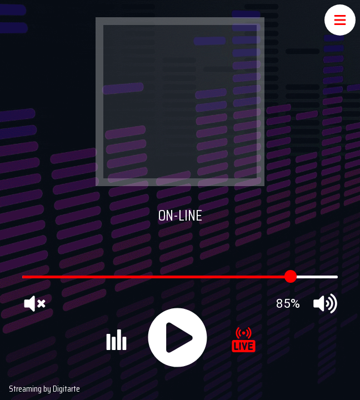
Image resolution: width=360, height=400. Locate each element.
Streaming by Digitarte (44, 389)
